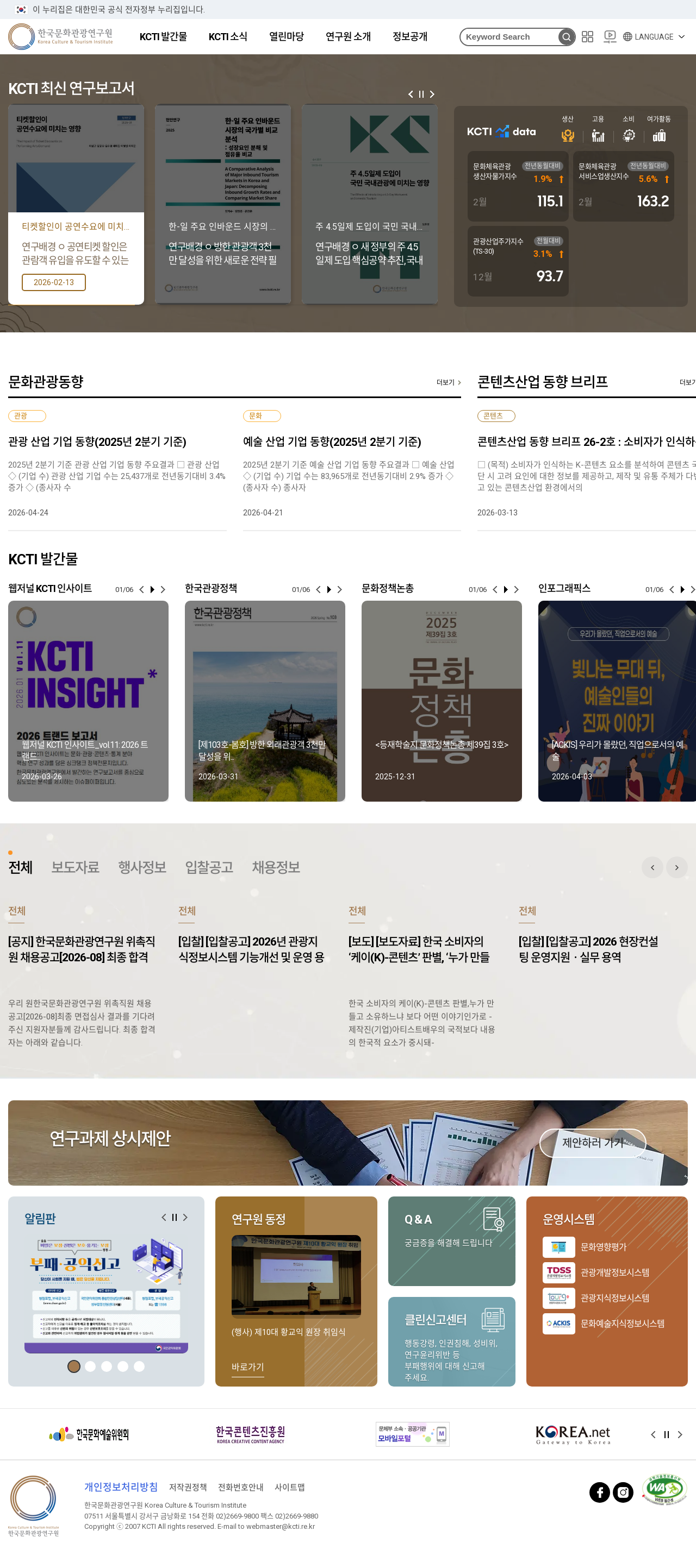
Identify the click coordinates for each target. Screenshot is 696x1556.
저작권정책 (188, 1487)
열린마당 (286, 36)
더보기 (446, 383)
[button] (432, 94)
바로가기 (248, 1367)
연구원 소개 (348, 36)
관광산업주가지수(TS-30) (498, 246)
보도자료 (75, 868)
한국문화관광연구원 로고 (60, 36)
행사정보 (142, 868)
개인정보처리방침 (121, 1487)
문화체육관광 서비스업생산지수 (604, 171)
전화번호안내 (241, 1487)
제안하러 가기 (593, 1143)
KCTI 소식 (228, 36)
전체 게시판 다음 (677, 867)
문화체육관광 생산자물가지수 (495, 171)
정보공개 (410, 36)
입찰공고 (209, 868)
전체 (20, 868)
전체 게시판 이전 (652, 867)
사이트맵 (587, 36)
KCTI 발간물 (163, 36)
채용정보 (276, 868)
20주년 (610, 36)
